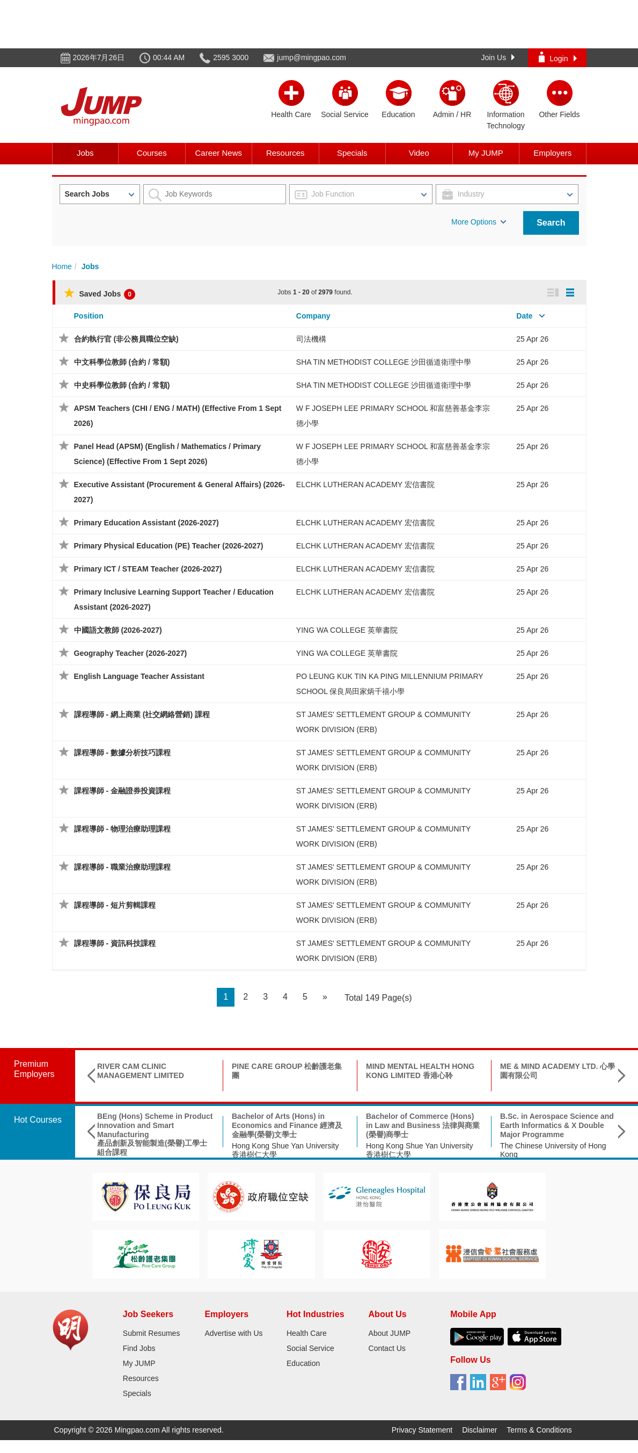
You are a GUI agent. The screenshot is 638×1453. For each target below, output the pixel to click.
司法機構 (311, 339)
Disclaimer (479, 1430)
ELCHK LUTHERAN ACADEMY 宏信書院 (365, 484)
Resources (285, 152)
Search (551, 222)
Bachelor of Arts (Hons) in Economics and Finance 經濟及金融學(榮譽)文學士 (287, 1125)
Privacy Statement (422, 1430)
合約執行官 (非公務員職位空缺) (126, 339)
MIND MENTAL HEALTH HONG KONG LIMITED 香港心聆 (420, 1071)
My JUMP (485, 152)
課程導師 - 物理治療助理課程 (122, 829)
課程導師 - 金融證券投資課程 (122, 790)
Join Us (498, 57)
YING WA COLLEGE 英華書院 (347, 630)
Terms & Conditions (539, 1430)
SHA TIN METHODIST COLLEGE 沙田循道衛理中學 (383, 362)
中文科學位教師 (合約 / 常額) (122, 362)
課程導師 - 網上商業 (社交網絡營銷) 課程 (142, 714)
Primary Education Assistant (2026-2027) (146, 522)
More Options (478, 222)
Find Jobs (139, 1348)
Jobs (85, 152)
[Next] (325, 997)
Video (419, 152)
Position (89, 316)
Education (303, 1363)
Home (62, 266)
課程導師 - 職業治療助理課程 (122, 867)
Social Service (310, 1348)
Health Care (307, 1333)
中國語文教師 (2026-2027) (118, 630)
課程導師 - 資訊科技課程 (115, 943)
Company (313, 316)
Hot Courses (38, 1119)
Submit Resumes (151, 1333)
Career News (218, 152)
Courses (152, 152)
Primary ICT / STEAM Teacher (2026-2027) (148, 569)
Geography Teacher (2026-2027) (130, 653)
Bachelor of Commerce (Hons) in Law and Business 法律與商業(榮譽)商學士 (423, 1125)
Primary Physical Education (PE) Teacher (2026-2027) (168, 545)
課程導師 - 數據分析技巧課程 (122, 752)
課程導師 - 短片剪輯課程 (115, 905)
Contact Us (387, 1348)
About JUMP (390, 1333)
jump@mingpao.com (311, 57)
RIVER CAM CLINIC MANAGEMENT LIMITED (140, 1071)
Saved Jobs (99, 294)
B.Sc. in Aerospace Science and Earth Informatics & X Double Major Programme (557, 1125)
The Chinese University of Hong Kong (553, 1150)
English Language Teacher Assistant (139, 676)
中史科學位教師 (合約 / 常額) (122, 385)
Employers (552, 152)
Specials (352, 152)
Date (524, 316)
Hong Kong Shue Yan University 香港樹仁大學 (285, 1150)
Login (557, 57)
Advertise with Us (233, 1333)
